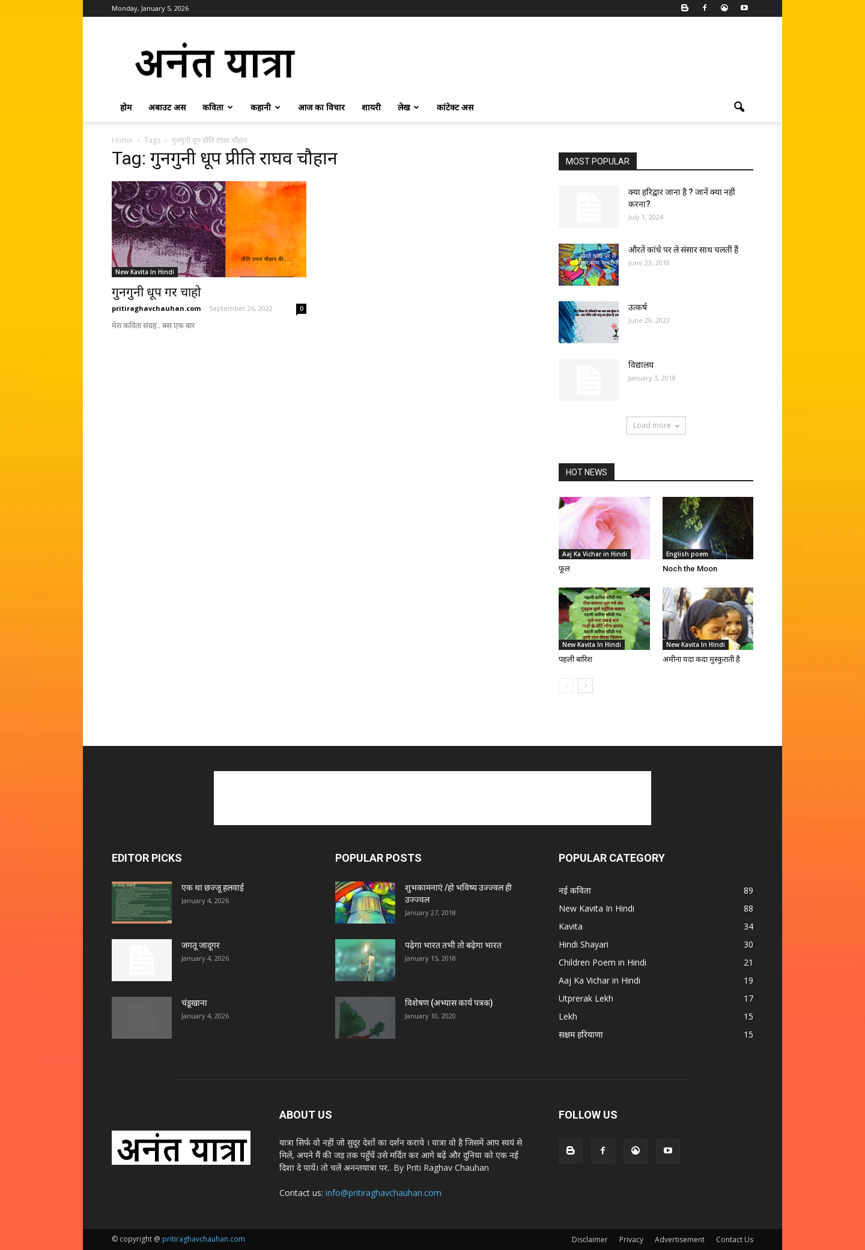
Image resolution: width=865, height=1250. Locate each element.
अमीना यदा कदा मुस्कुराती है (701, 659)
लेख (408, 107)
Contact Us (734, 1239)
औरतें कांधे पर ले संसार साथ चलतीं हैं (683, 249)
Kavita (571, 926)
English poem (687, 554)
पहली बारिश (575, 659)
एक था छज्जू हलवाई (212, 887)
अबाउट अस (167, 107)
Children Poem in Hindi (602, 962)
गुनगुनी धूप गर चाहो (156, 292)
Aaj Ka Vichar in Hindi (594, 554)
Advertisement (680, 1239)
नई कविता (575, 890)
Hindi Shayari (584, 944)
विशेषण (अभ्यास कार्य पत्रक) (449, 1003)
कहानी (265, 107)
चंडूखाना (194, 1003)
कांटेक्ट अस (455, 107)
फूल (564, 568)
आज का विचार (321, 107)
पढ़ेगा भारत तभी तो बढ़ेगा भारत (453, 945)
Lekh (568, 1016)
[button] (738, 107)
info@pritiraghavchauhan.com (384, 1192)
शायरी (371, 107)
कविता (217, 107)
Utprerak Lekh (586, 998)
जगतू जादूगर (200, 945)
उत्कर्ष (637, 307)
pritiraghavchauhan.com (156, 308)
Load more (656, 425)
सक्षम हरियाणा (581, 1034)
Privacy (631, 1239)
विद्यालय (641, 365)
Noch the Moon (690, 568)
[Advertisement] (534, 61)
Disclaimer (590, 1239)
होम (126, 107)
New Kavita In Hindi (144, 272)
